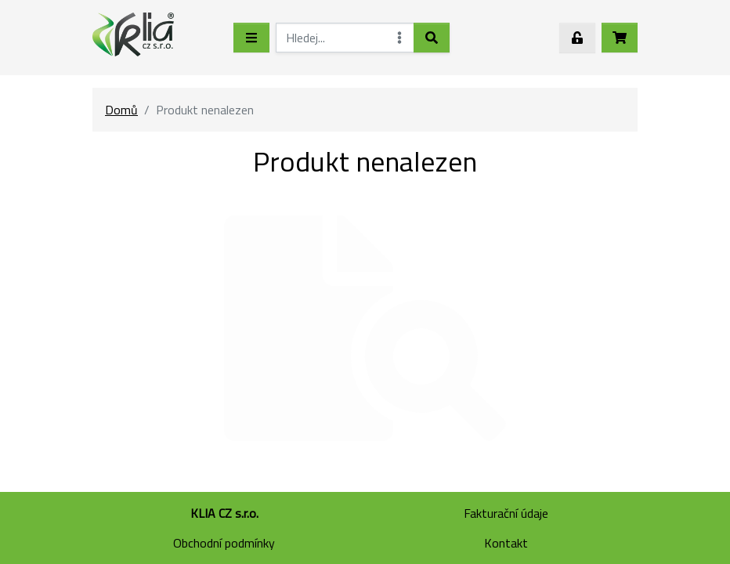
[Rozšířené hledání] (399, 37)
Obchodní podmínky (224, 542)
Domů (121, 109)
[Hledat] (432, 37)
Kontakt (506, 542)
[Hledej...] (345, 37)
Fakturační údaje (506, 513)
